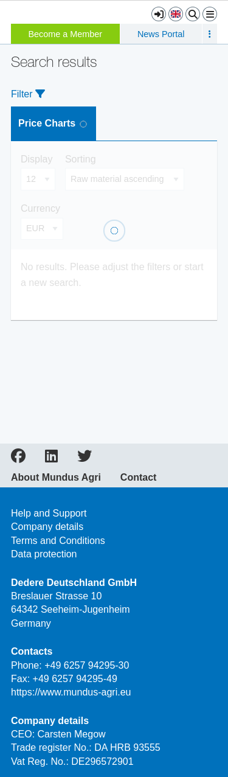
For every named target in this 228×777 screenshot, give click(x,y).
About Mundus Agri (56, 478)
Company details (47, 526)
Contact (138, 478)
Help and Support (49, 513)
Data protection (44, 554)
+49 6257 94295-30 (86, 665)
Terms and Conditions (58, 540)
